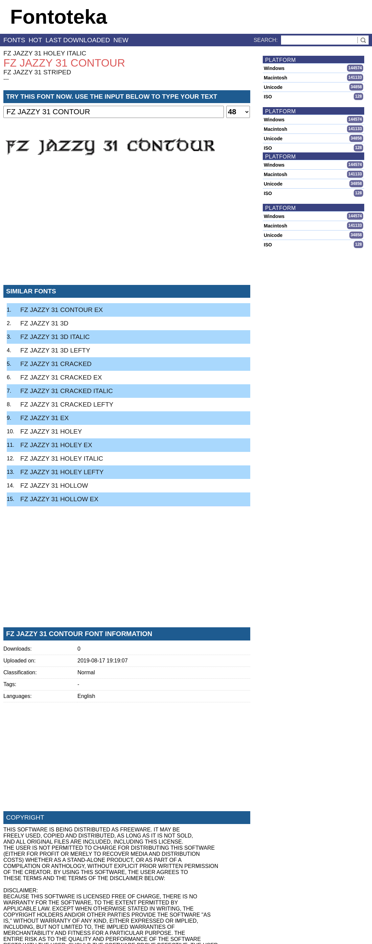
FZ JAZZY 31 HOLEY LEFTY (61, 472)
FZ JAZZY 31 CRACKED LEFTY (66, 404)
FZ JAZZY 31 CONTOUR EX (61, 309)
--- (6, 79)
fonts (14, 40)
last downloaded (78, 40)
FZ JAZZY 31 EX (44, 417)
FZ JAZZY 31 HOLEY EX (56, 445)
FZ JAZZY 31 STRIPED (37, 72)
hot (35, 40)
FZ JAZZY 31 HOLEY (51, 431)
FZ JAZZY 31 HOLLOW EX (59, 499)
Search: (266, 40)
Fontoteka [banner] (58, 16)
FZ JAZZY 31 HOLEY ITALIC (44, 53)
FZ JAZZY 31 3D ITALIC (55, 336)
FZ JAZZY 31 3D (44, 323)
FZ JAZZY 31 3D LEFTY (55, 350)
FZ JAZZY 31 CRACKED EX (61, 377)
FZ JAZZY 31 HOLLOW (54, 485)
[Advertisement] (126, 229)
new (120, 40)
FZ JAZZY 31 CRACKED (56, 363)
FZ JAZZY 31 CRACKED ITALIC (66, 390)
